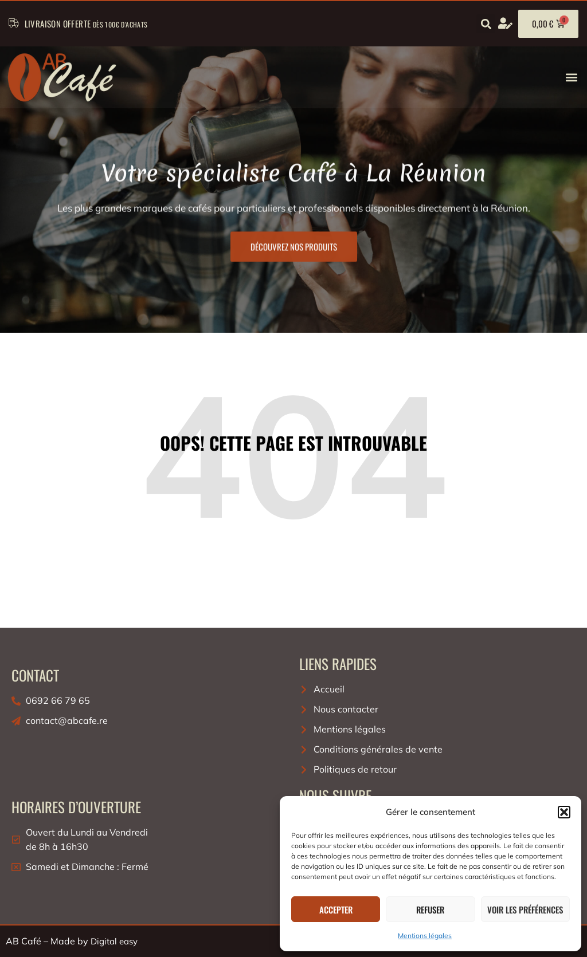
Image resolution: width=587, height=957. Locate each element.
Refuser (430, 909)
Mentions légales (425, 935)
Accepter (336, 909)
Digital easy (114, 941)
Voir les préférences (525, 909)
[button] (564, 812)
